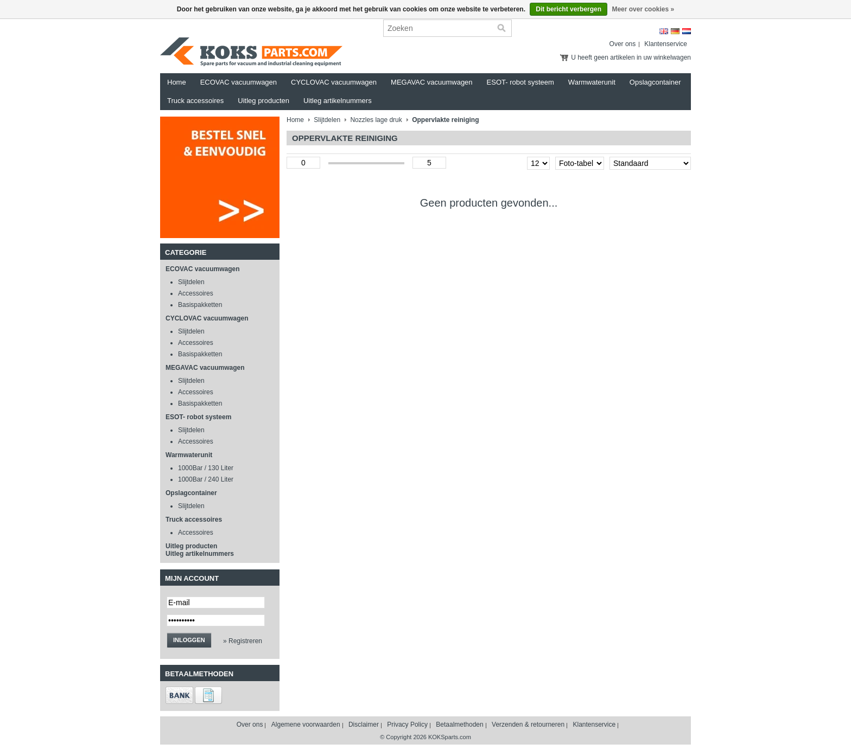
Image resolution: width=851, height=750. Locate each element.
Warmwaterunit (591, 82)
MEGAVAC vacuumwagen (432, 82)
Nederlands (686, 31)
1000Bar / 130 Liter (205, 468)
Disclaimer (363, 724)
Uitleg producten (263, 101)
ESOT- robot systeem (520, 82)
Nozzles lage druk (376, 120)
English (663, 31)
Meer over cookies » (643, 9)
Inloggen (189, 640)
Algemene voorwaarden (305, 724)
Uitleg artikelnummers (337, 101)
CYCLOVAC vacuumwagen (334, 82)
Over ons (622, 44)
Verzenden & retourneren (528, 724)
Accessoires (195, 293)
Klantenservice (665, 44)
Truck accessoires (195, 101)
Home (176, 82)
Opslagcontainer (655, 82)
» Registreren (242, 641)
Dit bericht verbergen (568, 9)
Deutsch (675, 31)
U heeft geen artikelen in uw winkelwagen (631, 57)
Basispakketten (200, 305)
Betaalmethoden (459, 724)
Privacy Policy (407, 724)
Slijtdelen (191, 282)
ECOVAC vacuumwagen (238, 82)
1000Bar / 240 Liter (205, 479)
